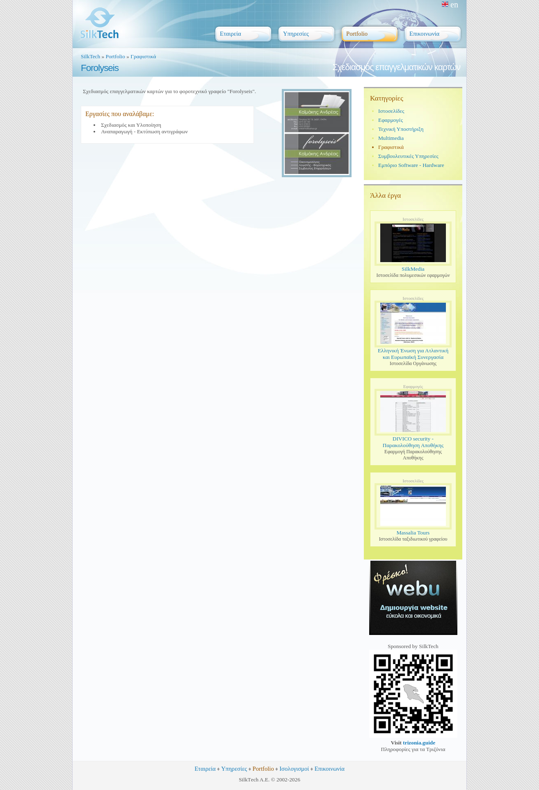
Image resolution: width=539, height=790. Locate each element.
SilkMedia (413, 269)
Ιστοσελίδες (391, 111)
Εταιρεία (205, 768)
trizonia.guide (419, 743)
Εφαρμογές (390, 120)
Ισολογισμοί (294, 768)
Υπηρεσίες (234, 768)
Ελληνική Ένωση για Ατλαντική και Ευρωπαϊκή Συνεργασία (413, 353)
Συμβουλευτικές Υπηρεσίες (408, 156)
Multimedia (391, 138)
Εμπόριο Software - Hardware (411, 165)
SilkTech (90, 56)
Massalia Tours (413, 533)
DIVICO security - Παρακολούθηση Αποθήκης (413, 442)
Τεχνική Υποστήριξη (401, 129)
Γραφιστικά (143, 56)
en (450, 4)
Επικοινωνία (330, 768)
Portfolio (115, 56)
